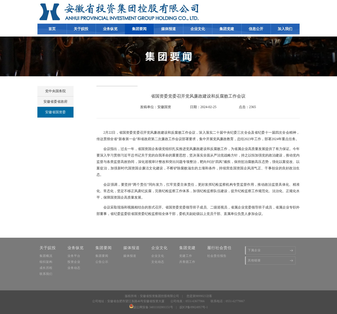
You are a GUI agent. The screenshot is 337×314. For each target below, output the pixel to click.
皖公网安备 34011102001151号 (151, 307)
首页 (52, 29)
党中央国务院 (55, 91)
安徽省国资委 (55, 112)
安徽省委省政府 (55, 101)
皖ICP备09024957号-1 (194, 307)
